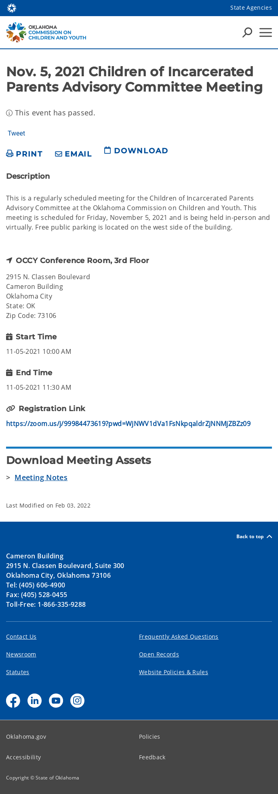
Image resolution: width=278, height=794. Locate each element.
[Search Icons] (247, 32)
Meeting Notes (41, 477)
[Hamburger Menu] (265, 32)
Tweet (16, 133)
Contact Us (21, 636)
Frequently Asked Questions (179, 636)
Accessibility (23, 757)
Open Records (159, 654)
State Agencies (251, 7)
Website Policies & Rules (173, 672)
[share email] (73, 154)
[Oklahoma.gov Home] (11, 7)
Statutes (17, 672)
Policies (149, 736)
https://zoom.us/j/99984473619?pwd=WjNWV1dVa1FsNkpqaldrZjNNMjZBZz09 (128, 423)
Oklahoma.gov (26, 736)
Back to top (254, 536)
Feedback (152, 757)
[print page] (24, 154)
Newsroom (21, 654)
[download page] (136, 154)
